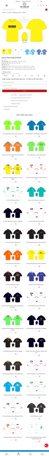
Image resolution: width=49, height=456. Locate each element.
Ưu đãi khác (6, 109)
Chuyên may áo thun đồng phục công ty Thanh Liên (36, 351)
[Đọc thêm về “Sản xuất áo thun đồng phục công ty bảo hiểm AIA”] (39, 181)
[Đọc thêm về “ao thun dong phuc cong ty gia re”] (16, 266)
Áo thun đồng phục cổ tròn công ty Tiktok (36, 154)
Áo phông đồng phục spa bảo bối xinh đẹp (36, 394)
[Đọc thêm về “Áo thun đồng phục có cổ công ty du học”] (39, 376)
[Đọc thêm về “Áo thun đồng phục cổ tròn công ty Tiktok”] (39, 157)
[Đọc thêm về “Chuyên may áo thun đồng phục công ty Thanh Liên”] (39, 355)
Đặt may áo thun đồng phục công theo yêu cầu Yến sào (12, 329)
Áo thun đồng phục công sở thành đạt (36, 305)
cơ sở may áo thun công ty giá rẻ (12, 242)
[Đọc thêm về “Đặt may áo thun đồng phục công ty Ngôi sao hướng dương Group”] (39, 441)
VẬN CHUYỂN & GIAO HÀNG (10, 106)
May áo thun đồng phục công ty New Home (36, 242)
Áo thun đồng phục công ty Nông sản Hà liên (13, 415)
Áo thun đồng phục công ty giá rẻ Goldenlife (36, 328)
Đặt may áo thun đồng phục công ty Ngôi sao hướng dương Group (36, 437)
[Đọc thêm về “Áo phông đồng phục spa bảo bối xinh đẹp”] (39, 397)
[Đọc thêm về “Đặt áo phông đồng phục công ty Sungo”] (16, 397)
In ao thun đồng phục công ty (12, 284)
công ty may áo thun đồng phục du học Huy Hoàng (13, 178)
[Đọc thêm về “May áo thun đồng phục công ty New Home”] (39, 245)
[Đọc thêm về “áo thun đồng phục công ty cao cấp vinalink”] (16, 136)
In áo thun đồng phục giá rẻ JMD (36, 221)
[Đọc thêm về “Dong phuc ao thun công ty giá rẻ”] (39, 287)
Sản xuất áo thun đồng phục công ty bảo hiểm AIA (36, 178)
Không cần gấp (14, 88)
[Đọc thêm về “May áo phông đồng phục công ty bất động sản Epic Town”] (16, 309)
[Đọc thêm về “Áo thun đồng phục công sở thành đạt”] (39, 308)
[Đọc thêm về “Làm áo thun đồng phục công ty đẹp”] (39, 202)
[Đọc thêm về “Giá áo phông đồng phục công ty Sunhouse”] (39, 266)
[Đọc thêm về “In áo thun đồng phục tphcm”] (16, 202)
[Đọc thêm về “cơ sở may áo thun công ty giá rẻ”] (16, 245)
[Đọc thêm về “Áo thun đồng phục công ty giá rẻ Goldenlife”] (39, 331)
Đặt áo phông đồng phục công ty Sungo (13, 394)
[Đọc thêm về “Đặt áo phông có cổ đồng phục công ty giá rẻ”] (39, 136)
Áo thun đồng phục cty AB (36, 415)
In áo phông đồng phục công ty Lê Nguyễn (12, 350)
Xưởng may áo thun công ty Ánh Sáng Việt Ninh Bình (13, 155)
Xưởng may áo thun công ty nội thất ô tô (13, 437)
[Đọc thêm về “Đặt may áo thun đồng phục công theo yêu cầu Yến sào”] (16, 332)
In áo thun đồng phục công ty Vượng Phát (12, 221)
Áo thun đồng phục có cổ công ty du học (36, 373)
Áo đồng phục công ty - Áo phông (19, 12)
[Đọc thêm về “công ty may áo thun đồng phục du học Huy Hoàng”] (16, 181)
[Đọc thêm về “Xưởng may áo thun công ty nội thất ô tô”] (16, 439)
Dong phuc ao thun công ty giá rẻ (36, 284)
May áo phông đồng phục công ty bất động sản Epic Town (12, 306)
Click (42, 1)
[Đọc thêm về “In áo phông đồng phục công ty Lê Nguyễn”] (16, 353)
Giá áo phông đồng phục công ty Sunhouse (36, 263)
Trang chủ (4, 12)
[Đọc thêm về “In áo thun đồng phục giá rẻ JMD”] (39, 223)
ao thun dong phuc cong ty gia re (12, 263)
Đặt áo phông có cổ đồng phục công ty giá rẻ (36, 133)
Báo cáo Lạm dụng (6, 71)
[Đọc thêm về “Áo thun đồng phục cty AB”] (39, 418)
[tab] (24, 106)
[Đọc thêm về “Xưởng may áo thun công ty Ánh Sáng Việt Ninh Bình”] (16, 159)
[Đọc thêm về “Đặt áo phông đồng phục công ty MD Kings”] (16, 376)
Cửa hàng (9, 12)
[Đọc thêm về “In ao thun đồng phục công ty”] (16, 287)
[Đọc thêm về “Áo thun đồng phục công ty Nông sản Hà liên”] (16, 418)
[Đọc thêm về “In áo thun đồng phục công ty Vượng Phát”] (16, 223)
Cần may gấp (6, 88)
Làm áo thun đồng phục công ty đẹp (36, 199)
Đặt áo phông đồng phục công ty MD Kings (13, 373)
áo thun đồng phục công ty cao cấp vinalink (13, 133)
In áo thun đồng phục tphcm (12, 199)
